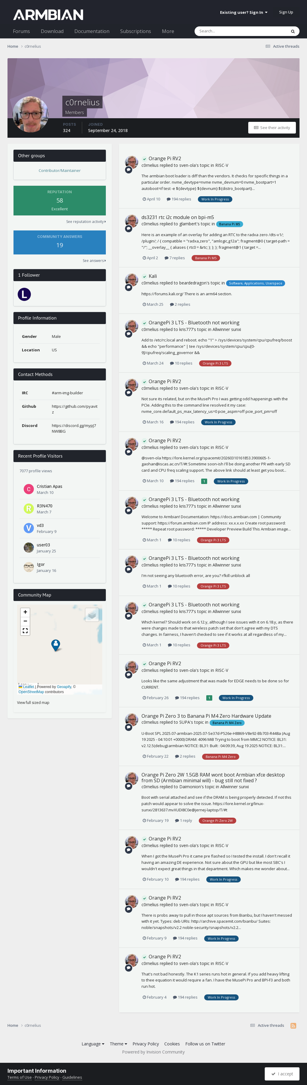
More (168, 31)
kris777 (186, 329)
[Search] (225, 31)
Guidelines (72, 1077)
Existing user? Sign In (243, 12)
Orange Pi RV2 (161, 158)
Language (93, 1044)
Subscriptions (135, 31)
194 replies (179, 199)
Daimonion (190, 786)
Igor (41, 564)
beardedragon (193, 283)
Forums (21, 31)
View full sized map (33, 702)
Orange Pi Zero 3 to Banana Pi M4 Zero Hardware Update (206, 716)
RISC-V (221, 165)
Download (52, 31)
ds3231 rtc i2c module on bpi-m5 (178, 217)
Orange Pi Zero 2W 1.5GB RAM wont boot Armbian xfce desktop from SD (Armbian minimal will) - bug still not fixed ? (213, 777)
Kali (149, 276)
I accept (282, 1074)
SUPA (184, 722)
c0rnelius (150, 165)
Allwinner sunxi (227, 329)
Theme (118, 1044)
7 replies (175, 257)
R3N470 (44, 506)
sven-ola (187, 165)
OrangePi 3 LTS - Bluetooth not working (191, 322)
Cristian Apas (49, 486)
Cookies (172, 1044)
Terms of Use (19, 1077)
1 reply (183, 820)
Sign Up (286, 12)
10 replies (181, 363)
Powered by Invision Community (153, 1052)
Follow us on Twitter (205, 1044)
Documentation (91, 31)
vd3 (40, 525)
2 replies (180, 304)
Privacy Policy (146, 1044)
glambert (188, 224)
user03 (43, 545)
